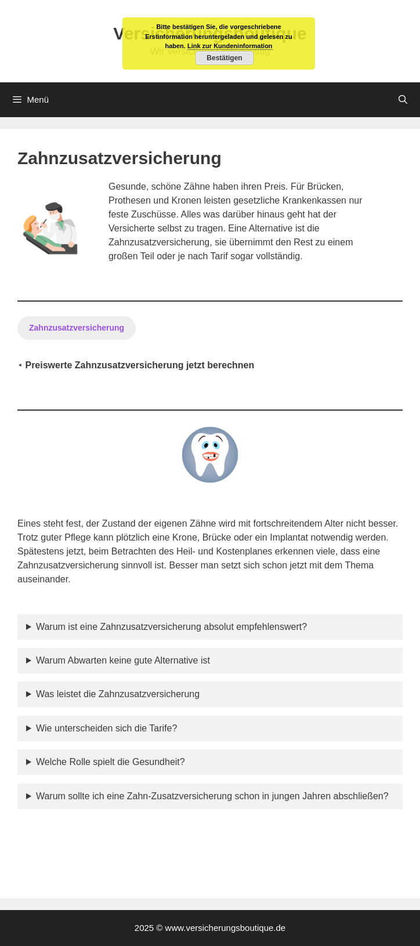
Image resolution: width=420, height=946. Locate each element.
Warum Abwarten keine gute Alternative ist (123, 660)
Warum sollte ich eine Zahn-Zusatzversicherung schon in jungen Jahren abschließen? (212, 796)
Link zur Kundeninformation (230, 45)
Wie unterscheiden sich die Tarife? (106, 728)
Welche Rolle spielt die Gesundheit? (110, 762)
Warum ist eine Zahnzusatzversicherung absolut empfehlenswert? (171, 627)
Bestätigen (224, 58)
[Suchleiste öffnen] (403, 99)
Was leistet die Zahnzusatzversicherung (118, 694)
